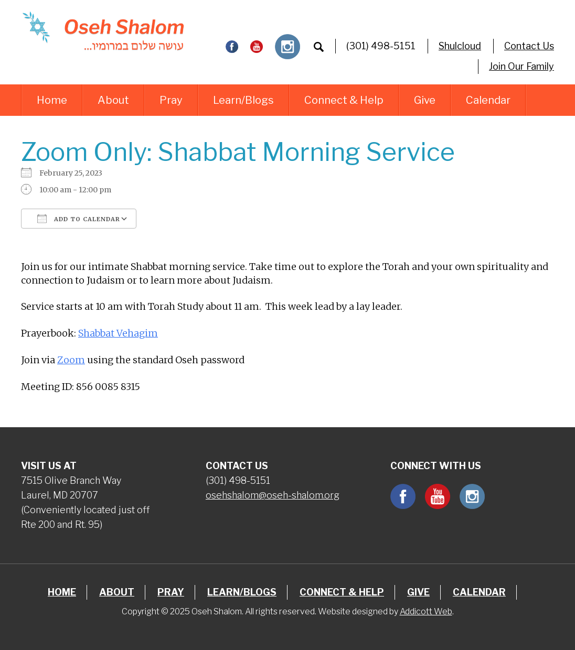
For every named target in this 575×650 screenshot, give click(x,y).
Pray (171, 100)
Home (52, 100)
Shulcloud (460, 45)
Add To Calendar (78, 218)
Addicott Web (426, 611)
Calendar (488, 100)
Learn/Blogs (243, 100)
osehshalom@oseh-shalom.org (272, 495)
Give (424, 100)
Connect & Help (344, 100)
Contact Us (529, 45)
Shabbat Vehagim (118, 333)
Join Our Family (521, 66)
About (113, 100)
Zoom (71, 360)
